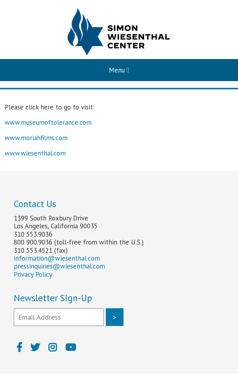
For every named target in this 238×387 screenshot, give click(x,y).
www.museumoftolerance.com (48, 122)
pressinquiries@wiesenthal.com (59, 266)
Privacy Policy (33, 274)
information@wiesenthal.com (57, 258)
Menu (119, 70)
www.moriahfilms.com (36, 137)
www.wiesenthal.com (35, 153)
